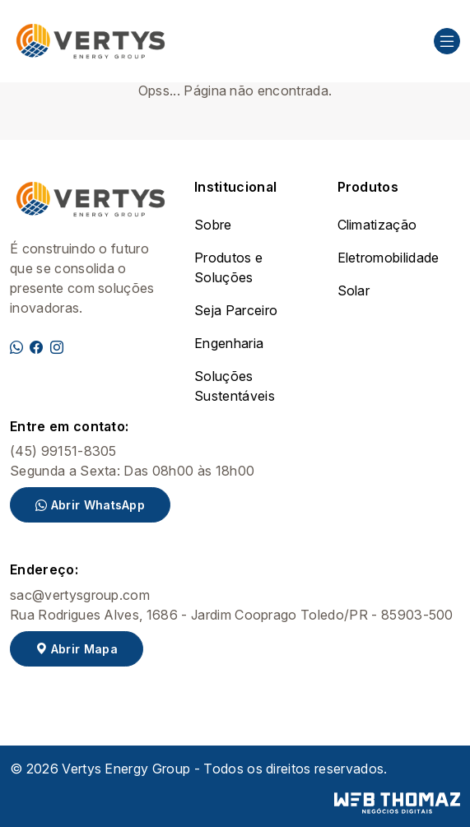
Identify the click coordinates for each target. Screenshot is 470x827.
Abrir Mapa (76, 649)
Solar (353, 290)
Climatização (377, 224)
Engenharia (228, 343)
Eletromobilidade (388, 257)
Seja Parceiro (235, 310)
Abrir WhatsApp (90, 505)
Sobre (213, 224)
